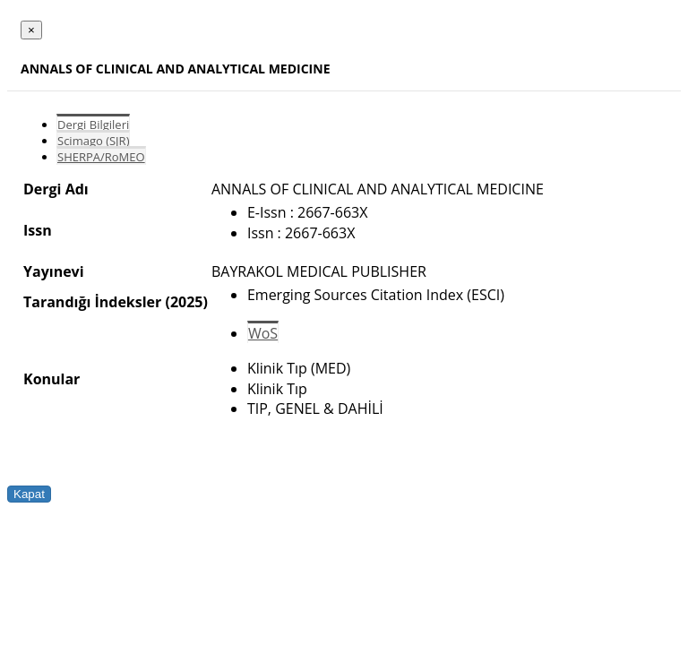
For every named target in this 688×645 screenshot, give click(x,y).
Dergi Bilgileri (93, 124)
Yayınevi (53, 271)
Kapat (29, 494)
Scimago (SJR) (93, 141)
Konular (51, 379)
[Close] (31, 30)
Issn (37, 230)
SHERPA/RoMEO (101, 157)
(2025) (186, 302)
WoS (263, 333)
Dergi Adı (56, 189)
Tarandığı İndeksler (92, 302)
